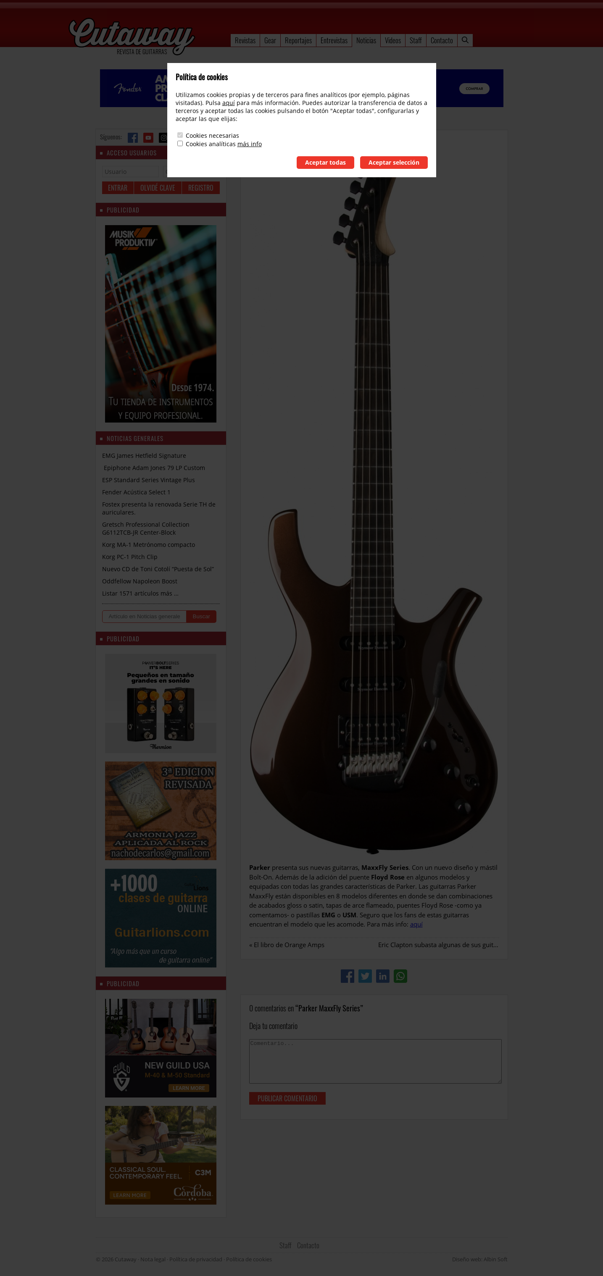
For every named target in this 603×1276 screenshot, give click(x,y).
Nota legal (153, 1259)
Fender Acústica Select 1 (136, 492)
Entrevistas (334, 40)
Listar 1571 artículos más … (140, 593)
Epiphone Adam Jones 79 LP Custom (153, 468)
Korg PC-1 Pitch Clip (130, 557)
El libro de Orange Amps (289, 944)
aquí (416, 924)
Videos (393, 40)
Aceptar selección (394, 162)
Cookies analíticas (211, 144)
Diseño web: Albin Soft (480, 1259)
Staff (416, 40)
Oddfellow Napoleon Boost (139, 581)
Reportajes (298, 40)
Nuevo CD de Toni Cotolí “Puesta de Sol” (158, 569)
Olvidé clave (157, 188)
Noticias (366, 40)
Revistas (245, 40)
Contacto (442, 40)
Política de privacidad (195, 1259)
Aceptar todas (325, 162)
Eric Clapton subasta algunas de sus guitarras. (444, 944)
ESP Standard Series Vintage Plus (148, 480)
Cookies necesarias (212, 135)
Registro (200, 188)
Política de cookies (249, 1259)
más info (249, 144)
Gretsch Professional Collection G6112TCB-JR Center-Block (146, 528)
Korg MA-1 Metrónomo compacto (148, 545)
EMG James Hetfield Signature (144, 455)
